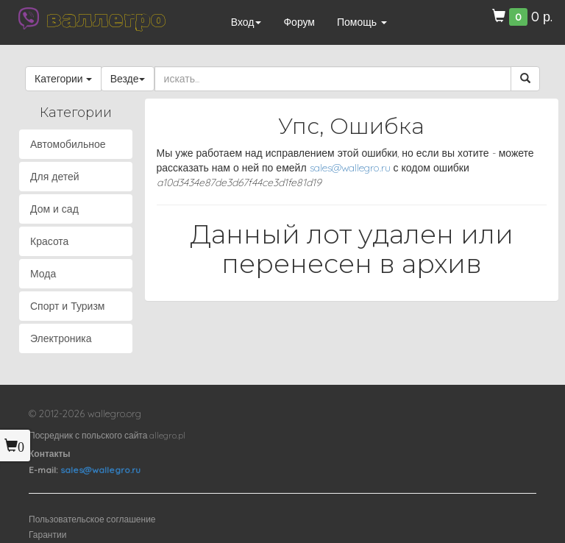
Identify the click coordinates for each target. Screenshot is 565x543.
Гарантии (47, 534)
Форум (299, 22)
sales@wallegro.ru (350, 167)
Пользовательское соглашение (92, 519)
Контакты (50, 453)
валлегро (106, 18)
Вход (246, 22)
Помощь (362, 22)
